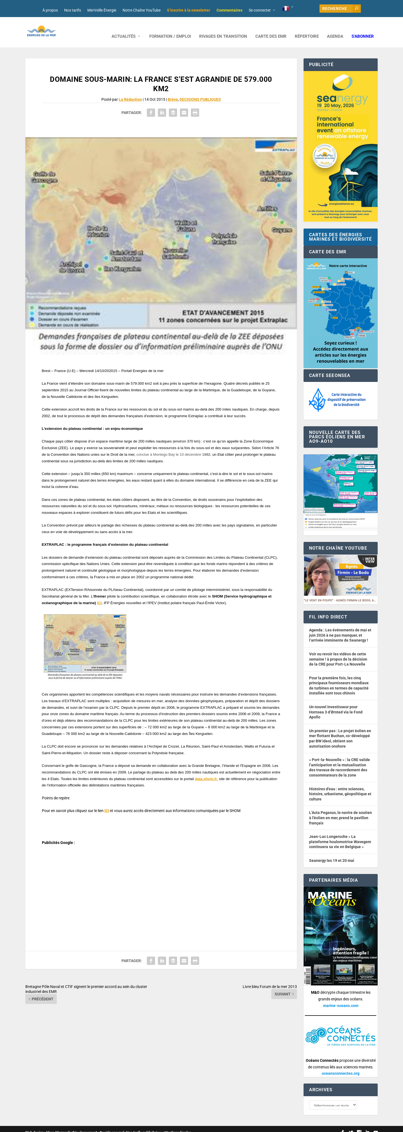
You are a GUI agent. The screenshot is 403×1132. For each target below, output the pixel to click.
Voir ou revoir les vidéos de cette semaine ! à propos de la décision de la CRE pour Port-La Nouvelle (338, 651)
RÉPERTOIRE (307, 28)
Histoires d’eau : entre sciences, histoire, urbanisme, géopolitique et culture (340, 785)
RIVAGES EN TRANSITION (223, 28)
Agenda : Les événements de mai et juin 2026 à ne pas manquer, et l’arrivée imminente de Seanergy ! (340, 627)
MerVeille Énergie (101, 10)
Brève (173, 91)
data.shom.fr (206, 771)
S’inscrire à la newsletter (188, 10)
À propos (50, 10)
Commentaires (229, 10)
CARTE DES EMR (270, 28)
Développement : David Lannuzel (98, 1125)
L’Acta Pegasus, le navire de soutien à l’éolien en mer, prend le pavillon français (340, 809)
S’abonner (362, 28)
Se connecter (260, 10)
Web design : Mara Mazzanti (47, 1125)
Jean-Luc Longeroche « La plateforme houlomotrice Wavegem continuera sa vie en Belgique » (340, 833)
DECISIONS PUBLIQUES (200, 91)
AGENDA (335, 28)
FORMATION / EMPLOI (170, 28)
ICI (99, 595)
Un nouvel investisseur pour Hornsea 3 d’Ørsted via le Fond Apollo (336, 703)
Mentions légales (177, 1125)
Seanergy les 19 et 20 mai (331, 852)
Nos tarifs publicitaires (144, 1125)
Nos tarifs (72, 10)
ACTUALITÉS (124, 28)
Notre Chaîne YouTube (142, 10)
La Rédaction (130, 91)
